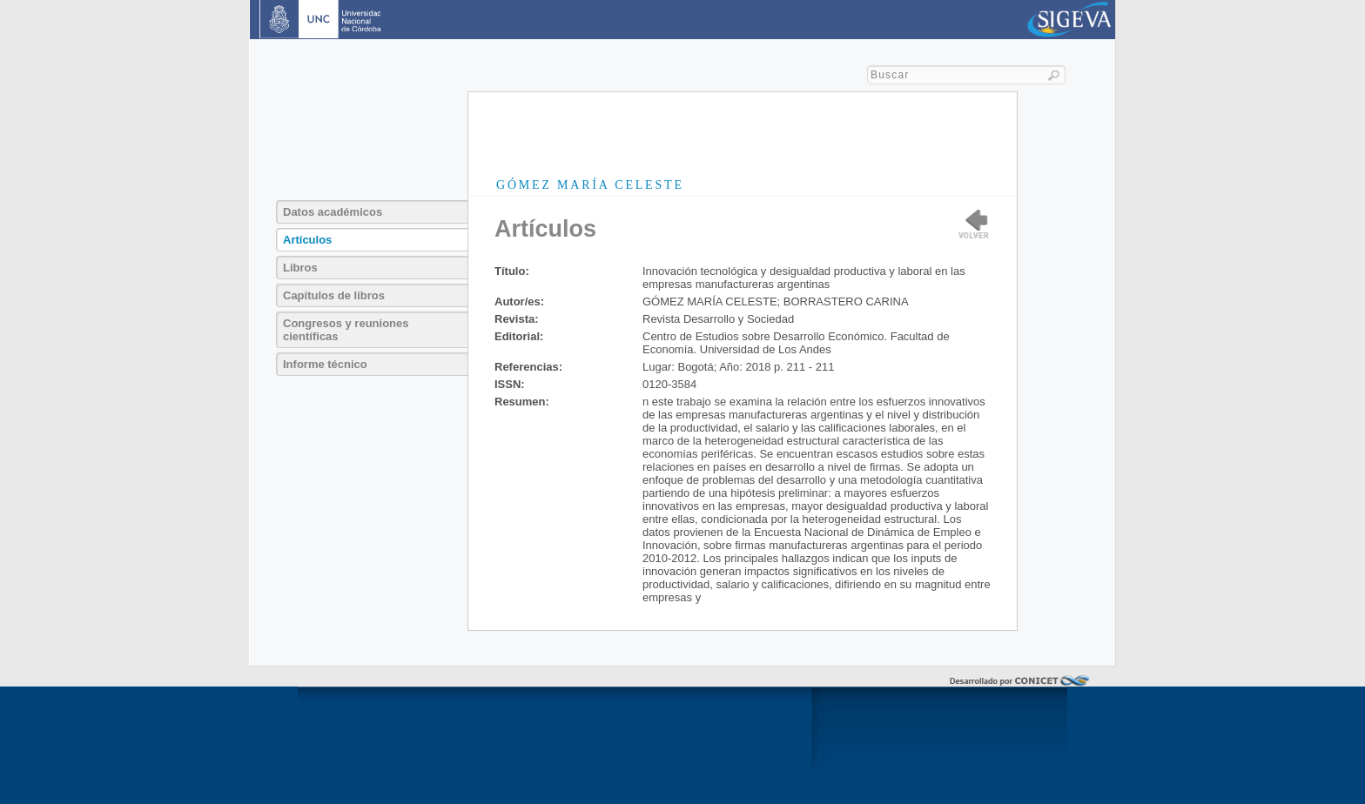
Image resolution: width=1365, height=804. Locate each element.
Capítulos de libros (334, 295)
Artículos (307, 239)
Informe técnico (325, 364)
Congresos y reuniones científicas (345, 330)
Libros (300, 267)
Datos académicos (332, 211)
